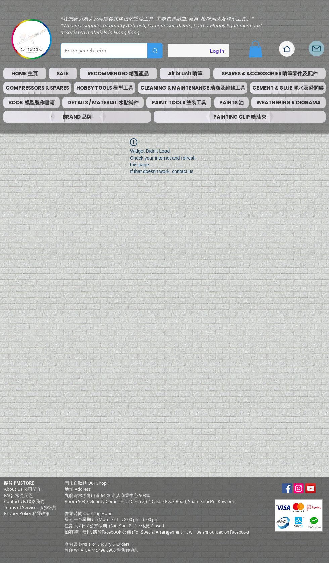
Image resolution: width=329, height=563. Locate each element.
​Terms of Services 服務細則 (30, 507)
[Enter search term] (99, 50)
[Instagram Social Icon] (299, 488)
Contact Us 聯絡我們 (24, 501)
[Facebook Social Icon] (287, 488)
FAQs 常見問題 (18, 495)
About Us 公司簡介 (22, 489)
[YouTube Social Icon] (311, 488)
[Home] (287, 49)
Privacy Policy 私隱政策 (27, 513)
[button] (255, 49)
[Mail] (316, 48)
